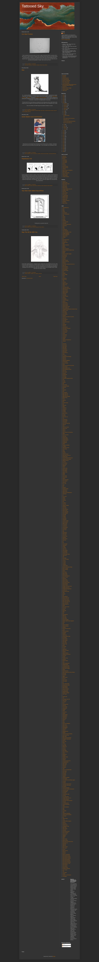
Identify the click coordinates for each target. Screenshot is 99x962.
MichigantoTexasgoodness (66, 588)
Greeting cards (64, 456)
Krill (63, 542)
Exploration (64, 405)
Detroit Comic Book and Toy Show (68, 365)
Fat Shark (64, 411)
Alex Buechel (64, 212)
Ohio (63, 623)
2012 (64, 142)
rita (63, 682)
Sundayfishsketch (65, 762)
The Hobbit (64, 792)
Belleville (63, 251)
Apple (63, 226)
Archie (63, 228)
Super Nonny (64, 763)
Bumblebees (64, 278)
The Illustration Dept (65, 794)
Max (23, 70)
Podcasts (64, 651)
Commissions (35, 153)
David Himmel (64, 350)
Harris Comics (64, 469)
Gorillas (63, 451)
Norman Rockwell (65, 619)
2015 (64, 138)
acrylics (63, 211)
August (65, 109)
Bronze (63, 275)
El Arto (63, 398)
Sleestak (63, 732)
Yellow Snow (64, 90)
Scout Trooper (64, 706)
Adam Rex (64, 156)
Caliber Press (64, 284)
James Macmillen (65, 511)
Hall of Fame (64, 464)
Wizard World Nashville (66, 860)
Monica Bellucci (65, 596)
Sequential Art (64, 715)
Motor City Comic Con (66, 601)
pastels (63, 629)
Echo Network (64, 392)
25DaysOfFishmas (65, 207)
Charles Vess (64, 185)
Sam (63, 697)
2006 (64, 151)
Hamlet (63, 466)
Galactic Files (64, 428)
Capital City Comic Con (66, 288)
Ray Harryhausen (65, 670)
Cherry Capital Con (65, 307)
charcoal (63, 301)
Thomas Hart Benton (65, 200)
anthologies (64, 223)
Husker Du (64, 482)
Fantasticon (64, 407)
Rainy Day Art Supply (66, 668)
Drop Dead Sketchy (65, 386)
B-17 (63, 238)
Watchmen (64, 844)
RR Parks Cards (65, 690)
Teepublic (64, 776)
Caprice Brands (65, 289)
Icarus (63, 484)
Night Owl (64, 615)
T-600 (63, 768)
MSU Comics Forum (65, 606)
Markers (63, 570)
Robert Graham (65, 687)
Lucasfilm (31, 273)
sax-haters (64, 701)
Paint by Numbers (65, 626)
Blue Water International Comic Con (68, 264)
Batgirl (63, 243)
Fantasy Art (64, 409)
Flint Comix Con (65, 416)
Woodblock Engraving (66, 868)
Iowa (63, 501)
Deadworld (64, 359)
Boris (63, 271)
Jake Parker (55, 96)
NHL (63, 613)
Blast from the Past (65, 261)
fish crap (63, 414)
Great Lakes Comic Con (66, 455)
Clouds (63, 323)
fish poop (64, 415)
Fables (63, 406)
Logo (63, 556)
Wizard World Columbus (66, 858)
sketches (37, 273)
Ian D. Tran (64, 483)
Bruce (64, 33)
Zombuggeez (64, 876)
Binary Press (64, 256)
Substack (64, 759)
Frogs (63, 425)
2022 (64, 101)
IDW (63, 486)
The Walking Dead (65, 803)
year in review (64, 869)
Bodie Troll (64, 265)
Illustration (64, 487)
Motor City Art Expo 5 (66, 600)
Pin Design (64, 646)
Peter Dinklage (64, 640)
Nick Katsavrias (65, 614)
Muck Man (64, 608)
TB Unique (64, 773)
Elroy (63, 401)
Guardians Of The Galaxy (66, 459)
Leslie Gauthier (65, 550)
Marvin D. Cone (65, 577)
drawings (63, 382)
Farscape (64, 410)
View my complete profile (65, 39)
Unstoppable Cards (65, 826)
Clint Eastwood (64, 319)
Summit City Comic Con (66, 760)
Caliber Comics (65, 283)
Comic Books (64, 329)
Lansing (63, 546)
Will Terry (29, 97)
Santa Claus (64, 700)
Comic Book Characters (66, 328)
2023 (64, 99)
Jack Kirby (64, 504)
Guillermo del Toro (65, 460)
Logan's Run (64, 555)
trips (63, 817)
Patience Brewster (65, 631)
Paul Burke (64, 632)
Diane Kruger (64, 371)
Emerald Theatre (65, 402)
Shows (63, 722)
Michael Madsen (65, 583)
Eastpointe (64, 389)
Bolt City (63, 158)
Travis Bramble (64, 175)
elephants (64, 400)
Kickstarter (64, 537)
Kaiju (63, 531)
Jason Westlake (65, 513)
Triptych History (65, 818)
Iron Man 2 (64, 502)
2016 (64, 136)
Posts (63, 944)
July (64, 111)
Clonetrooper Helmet (65, 321)
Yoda (63, 871)
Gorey (63, 450)
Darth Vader (64, 347)
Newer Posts (24, 276)
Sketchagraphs (64, 727)
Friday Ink (64, 424)
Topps (63, 812)
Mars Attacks (64, 572)
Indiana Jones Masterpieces (67, 492)
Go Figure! (64, 446)
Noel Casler (64, 617)
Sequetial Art (64, 717)
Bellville (63, 252)
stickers (63, 753)
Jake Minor (64, 506)
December (65, 103)
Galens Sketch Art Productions (67, 432)
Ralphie (63, 669)
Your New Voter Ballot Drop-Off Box (33, 191)
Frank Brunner (64, 419)
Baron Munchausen (65, 239)
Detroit (63, 364)
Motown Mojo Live (65, 604)
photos (63, 645)
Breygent (63, 273)
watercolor (64, 845)
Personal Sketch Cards (66, 636)
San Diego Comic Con (66, 699)
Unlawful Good (64, 824)
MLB (63, 595)
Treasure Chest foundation (66, 814)
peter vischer (64, 642)
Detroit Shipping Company (66, 369)
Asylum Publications (65, 234)
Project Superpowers (65, 663)
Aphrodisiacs (64, 225)
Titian (63, 808)
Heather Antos (64, 472)
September (65, 108)
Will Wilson (64, 201)
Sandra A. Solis (65, 174)
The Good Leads (65, 790)
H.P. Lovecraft (64, 463)
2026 (64, 95)
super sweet (64, 764)
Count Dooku (64, 334)
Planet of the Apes (65, 650)
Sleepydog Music (65, 731)
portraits (63, 656)
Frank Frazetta (64, 420)
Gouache (64, 452)
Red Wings (64, 674)
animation (64, 220)
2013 (64, 141)
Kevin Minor (64, 534)
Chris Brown (64, 311)
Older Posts (55, 276)
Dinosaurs (64, 373)
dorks (63, 379)
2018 (64, 133)
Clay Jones (64, 318)
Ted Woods (64, 774)
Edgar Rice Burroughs (66, 396)
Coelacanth (64, 324)
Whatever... (64, 851)
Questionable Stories (65, 667)
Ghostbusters (64, 442)
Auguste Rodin (64, 182)
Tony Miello (64, 810)
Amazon (63, 216)
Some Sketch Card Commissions (32, 117)
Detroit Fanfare (64, 366)
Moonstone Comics (65, 599)
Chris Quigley (64, 161)
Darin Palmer (35, 185)
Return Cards (64, 679)
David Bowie (64, 348)
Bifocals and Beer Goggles (66, 253)
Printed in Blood (65, 660)
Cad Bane (64, 282)
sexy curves (64, 718)
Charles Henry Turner (66, 306)
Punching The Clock (65, 665)
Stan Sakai (64, 745)
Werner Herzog (65, 850)
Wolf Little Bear (65, 864)
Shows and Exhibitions (66, 723)
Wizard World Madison (66, 859)
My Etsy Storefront (65, 78)
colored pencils (64, 327)
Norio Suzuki (64, 618)
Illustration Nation (65, 488)
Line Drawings (64, 551)
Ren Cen (63, 678)
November (65, 105)
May (64, 114)
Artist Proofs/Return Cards (29, 153)
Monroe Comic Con (65, 597)
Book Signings (64, 269)
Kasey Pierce (64, 532)
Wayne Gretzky (65, 846)
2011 (64, 144)
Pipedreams (39, 185)
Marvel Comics (64, 574)
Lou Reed (64, 561)
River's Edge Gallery (65, 81)
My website (64, 75)
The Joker (64, 795)
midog (63, 592)
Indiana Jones (64, 491)
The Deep (64, 781)
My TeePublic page (65, 79)
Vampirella (64, 830)
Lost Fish (64, 560)
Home (40, 276)
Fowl (63, 418)
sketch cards (43, 153)
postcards (64, 659)
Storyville (64, 755)
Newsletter (64, 76)
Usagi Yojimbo (64, 828)
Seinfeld (63, 713)
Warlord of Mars (65, 840)
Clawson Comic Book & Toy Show (68, 316)
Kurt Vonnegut (64, 543)
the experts (64, 786)
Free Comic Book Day (66, 423)
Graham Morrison (65, 454)
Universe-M (64, 823)
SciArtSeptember (65, 704)
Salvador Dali (64, 199)
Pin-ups (63, 647)
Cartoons (31, 185)
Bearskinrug (64, 157)
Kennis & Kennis (65, 166)
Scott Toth (64, 705)
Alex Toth (64, 181)
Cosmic (63, 333)
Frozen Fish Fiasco (65, 427)
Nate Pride (64, 610)
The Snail (64, 801)
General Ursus (64, 437)
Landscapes (64, 545)
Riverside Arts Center (66, 685)
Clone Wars (64, 320)
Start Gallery (64, 750)
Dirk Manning (64, 374)
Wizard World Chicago (66, 855)
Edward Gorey (64, 187)
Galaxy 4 (63, 429)
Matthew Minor (64, 579)
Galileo (63, 433)
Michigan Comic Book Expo (67, 586)
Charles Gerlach (65, 305)
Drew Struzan (64, 186)
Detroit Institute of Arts (66, 368)
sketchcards (64, 728)
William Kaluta (64, 203)
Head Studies (64, 470)
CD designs (64, 298)
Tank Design (64, 771)
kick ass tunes (64, 536)
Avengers (64, 237)
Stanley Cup (64, 746)
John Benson (64, 525)
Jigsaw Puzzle (64, 523)
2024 (64, 98)
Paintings (64, 627)
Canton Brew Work (65, 287)
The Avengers (64, 778)
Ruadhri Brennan (65, 691)
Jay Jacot (64, 515)
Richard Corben (65, 197)
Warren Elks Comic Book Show (67, 841)
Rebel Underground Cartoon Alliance (47, 185)
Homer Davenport (65, 479)
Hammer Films (64, 468)
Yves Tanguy (64, 872)
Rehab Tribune (64, 677)
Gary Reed (64, 436)
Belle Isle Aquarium (65, 248)
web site (63, 849)
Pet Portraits (64, 637)
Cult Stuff (64, 341)
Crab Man (64, 337)
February (65, 127)
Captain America (65, 291)
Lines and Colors (65, 167)
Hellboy (63, 473)
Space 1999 (64, 736)
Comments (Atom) (29, 278)
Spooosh (63, 740)
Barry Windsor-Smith (65, 183)
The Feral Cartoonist (65, 83)
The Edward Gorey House (66, 783)
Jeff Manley (64, 519)
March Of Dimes (65, 569)
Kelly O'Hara (64, 533)
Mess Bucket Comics (66, 582)
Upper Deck (64, 827)
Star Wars (46, 153)
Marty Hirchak (64, 573)
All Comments (65, 946)
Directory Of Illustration (66, 80)
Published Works (65, 664)
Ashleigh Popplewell (65, 233)
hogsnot (63, 478)
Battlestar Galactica (65, 244)
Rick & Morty (64, 681)
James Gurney (64, 510)
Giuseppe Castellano (65, 445)
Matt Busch (64, 578)
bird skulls (64, 257)
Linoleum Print (64, 552)
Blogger (54, 956)
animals (63, 219)
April (64, 124)
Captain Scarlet (65, 292)
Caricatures (64, 293)
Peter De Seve (64, 638)
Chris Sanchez (64, 314)
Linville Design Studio (66, 554)
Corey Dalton (64, 162)
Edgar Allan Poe (65, 393)
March (65, 126)
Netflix (63, 611)
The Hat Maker (64, 791)
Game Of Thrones (65, 434)
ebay (63, 391)
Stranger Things (65, 756)
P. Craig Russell (65, 195)
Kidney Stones (64, 538)
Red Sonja (64, 673)
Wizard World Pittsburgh (66, 862)
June (64, 112)
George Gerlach (65, 438)
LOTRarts (64, 168)
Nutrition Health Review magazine (68, 620)
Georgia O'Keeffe (65, 190)
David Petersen (65, 352)
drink (63, 383)
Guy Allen (64, 461)
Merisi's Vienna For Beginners (67, 170)
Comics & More (65, 330)
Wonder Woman (65, 867)
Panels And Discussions (66, 628)
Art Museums (64, 229)
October (65, 106)
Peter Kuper (64, 641)
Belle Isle (64, 247)
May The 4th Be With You (29, 232)
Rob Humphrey (65, 686)
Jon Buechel (64, 528)
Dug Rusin (64, 387)
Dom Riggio (64, 377)
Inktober (63, 497)
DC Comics (64, 355)
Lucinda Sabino (65, 565)
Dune (63, 388)
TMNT (63, 809)
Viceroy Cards (64, 833)
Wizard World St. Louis (66, 863)
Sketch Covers (64, 726)
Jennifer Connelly (65, 520)
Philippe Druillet (65, 196)
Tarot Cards (64, 772)
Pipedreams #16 (27, 158)
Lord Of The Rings (65, 559)
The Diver (64, 782)
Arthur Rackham (65, 230)
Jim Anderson (64, 524)
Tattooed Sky (33, 6)
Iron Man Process (27, 34)
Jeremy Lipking (65, 192)
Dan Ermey (64, 343)
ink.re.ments (64, 496)
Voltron (63, 837)
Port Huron (64, 655)
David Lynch (64, 351)
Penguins (64, 633)
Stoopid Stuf (64, 86)
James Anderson (65, 509)
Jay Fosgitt (64, 514)
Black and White (27, 110)
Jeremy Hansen (65, 522)
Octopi (63, 622)
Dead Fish (64, 357)
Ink (62, 495)
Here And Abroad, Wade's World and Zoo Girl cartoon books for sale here (69, 85)
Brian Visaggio (64, 274)
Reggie (63, 676)
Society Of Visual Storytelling (67, 733)
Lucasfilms (39, 153)
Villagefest (64, 835)
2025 (64, 96)
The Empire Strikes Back (52, 153)
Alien (63, 215)
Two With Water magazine (66, 821)
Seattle (63, 710)
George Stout (64, 441)
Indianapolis (64, 493)
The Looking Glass (65, 796)
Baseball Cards (65, 242)
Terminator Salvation (65, 777)
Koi (63, 541)
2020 (64, 130)
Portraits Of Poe (65, 658)
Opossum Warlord (65, 624)
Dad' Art (63, 163)
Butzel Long (64, 279)
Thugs (63, 805)
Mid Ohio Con (64, 590)
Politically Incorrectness (66, 654)
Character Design (37, 110)
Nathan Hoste (64, 171)
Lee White (24, 97)
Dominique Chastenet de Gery (67, 378)
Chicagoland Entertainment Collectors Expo (69, 309)
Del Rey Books (64, 361)
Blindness (64, 262)
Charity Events (64, 302)
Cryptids (63, 338)
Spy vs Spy (64, 741)
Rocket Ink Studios (65, 688)
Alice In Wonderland (65, 214)
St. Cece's (64, 744)
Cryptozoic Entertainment (66, 339)
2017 (64, 135)
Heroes (63, 474)
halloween (64, 465)
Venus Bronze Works (66, 831)
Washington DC (65, 842)
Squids (63, 742)
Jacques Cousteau (65, 505)
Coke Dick (64, 325)
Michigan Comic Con (65, 587)
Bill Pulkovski (64, 255)
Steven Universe (65, 751)
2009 (64, 147)
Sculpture (64, 709)
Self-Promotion (64, 714)
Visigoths (63, 836)
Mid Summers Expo (65, 591)
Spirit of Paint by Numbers (66, 737)
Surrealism (64, 767)
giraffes (63, 443)
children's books (65, 310)
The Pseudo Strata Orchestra (67, 800)
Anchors (63, 217)
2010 (64, 145)
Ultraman (64, 822)
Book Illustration (32, 110)
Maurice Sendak (50, 110)
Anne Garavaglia (65, 221)
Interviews (64, 500)
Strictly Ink (64, 758)
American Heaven (65, 89)
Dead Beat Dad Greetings (66, 356)
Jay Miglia (64, 516)
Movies (63, 605)
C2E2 (63, 280)
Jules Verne (64, 529)
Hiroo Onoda (64, 475)
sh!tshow (63, 719)
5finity (63, 210)
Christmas (64, 315)
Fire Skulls (64, 165)
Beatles (63, 246)
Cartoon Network (65, 296)
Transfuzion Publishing (66, 813)
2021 (64, 102)
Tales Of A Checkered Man (66, 769)
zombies (63, 873)
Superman (64, 765)
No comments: (34, 63)
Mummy (63, 609)
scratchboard (64, 708)
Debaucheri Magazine (66, 360)
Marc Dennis (64, 194)
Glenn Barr (64, 191)
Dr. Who (63, 380)
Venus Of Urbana (65, 832)
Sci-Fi (34, 273)
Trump (63, 819)
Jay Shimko (64, 518)
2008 (64, 148)
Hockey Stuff (64, 477)
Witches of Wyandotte (66, 854)
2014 (64, 139)
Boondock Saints (65, 270)
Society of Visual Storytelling (41, 97)
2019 (64, 132)
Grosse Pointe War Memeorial (67, 457)
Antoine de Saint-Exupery (66, 224)
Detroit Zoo (64, 370)
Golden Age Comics (65, 447)
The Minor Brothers (65, 176)
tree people (64, 815)
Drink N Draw (64, 384)
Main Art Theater (65, 568)
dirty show (64, 375)
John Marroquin (65, 527)
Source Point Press (65, 735)
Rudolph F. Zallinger (65, 692)
